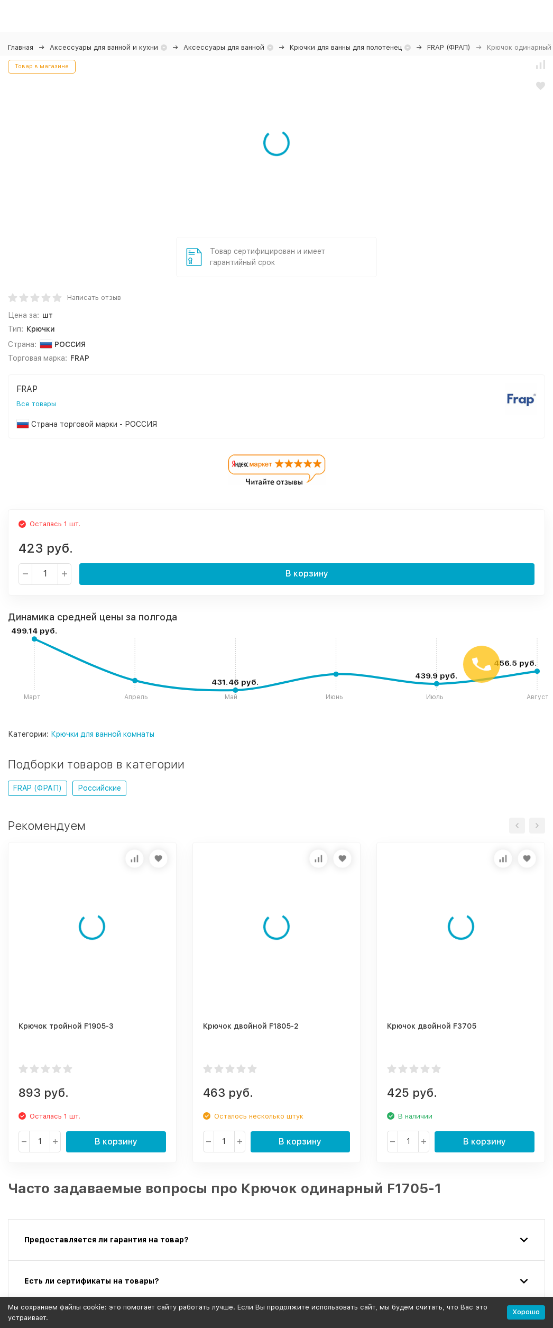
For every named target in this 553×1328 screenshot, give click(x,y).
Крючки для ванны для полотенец (346, 47)
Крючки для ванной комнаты (102, 734)
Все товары (36, 404)
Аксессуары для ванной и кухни (104, 47)
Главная (20, 47)
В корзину (306, 574)
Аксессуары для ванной (223, 47)
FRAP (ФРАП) (449, 47)
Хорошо (526, 1312)
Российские (99, 788)
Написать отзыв (94, 297)
